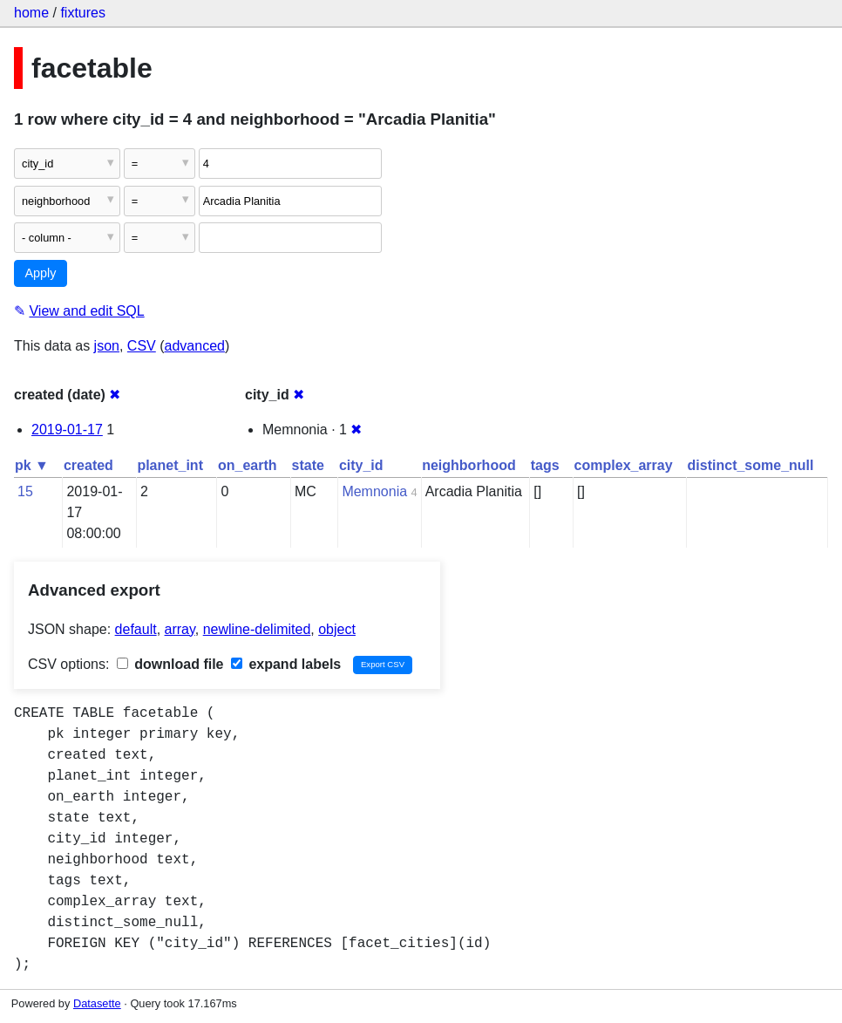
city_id (361, 465)
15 (25, 491)
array (180, 629)
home (31, 12)
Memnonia (374, 491)
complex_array (623, 465)
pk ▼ (32, 465)
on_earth (247, 465)
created (88, 465)
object (337, 629)
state (308, 465)
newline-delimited (257, 629)
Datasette (97, 1003)
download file (170, 664)
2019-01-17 (67, 429)
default (136, 629)
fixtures (82, 12)
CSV (141, 345)
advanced (195, 345)
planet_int (170, 465)
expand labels (286, 664)
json (106, 345)
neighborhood (469, 465)
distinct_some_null (751, 465)
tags (545, 465)
